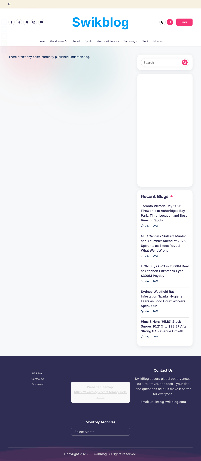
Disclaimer (38, 384)
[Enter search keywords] (165, 62)
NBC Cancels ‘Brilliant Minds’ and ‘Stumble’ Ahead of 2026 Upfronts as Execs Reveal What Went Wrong (163, 243)
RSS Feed (37, 373)
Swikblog (100, 22)
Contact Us (37, 378)
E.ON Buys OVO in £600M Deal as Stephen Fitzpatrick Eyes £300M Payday (165, 271)
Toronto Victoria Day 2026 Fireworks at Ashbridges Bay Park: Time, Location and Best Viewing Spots (164, 213)
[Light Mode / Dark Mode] (162, 22)
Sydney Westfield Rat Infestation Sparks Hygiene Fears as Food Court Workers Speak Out (163, 299)
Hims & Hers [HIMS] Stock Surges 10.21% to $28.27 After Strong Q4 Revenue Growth (164, 326)
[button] (184, 22)
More (158, 41)
